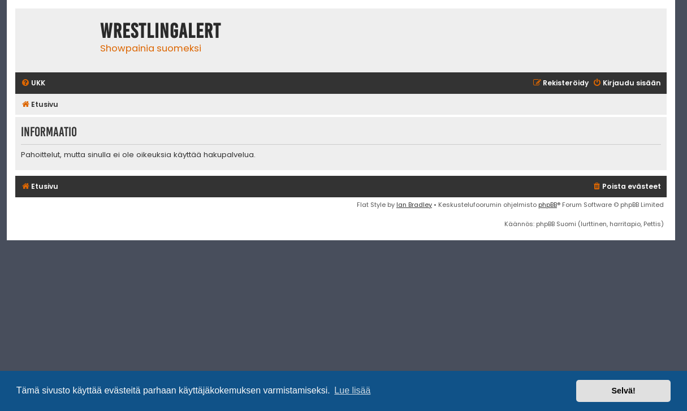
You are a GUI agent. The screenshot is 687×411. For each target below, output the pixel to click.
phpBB (547, 204)
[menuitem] (33, 83)
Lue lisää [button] (352, 390)
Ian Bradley (414, 204)
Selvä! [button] (623, 390)
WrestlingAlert (160, 31)
